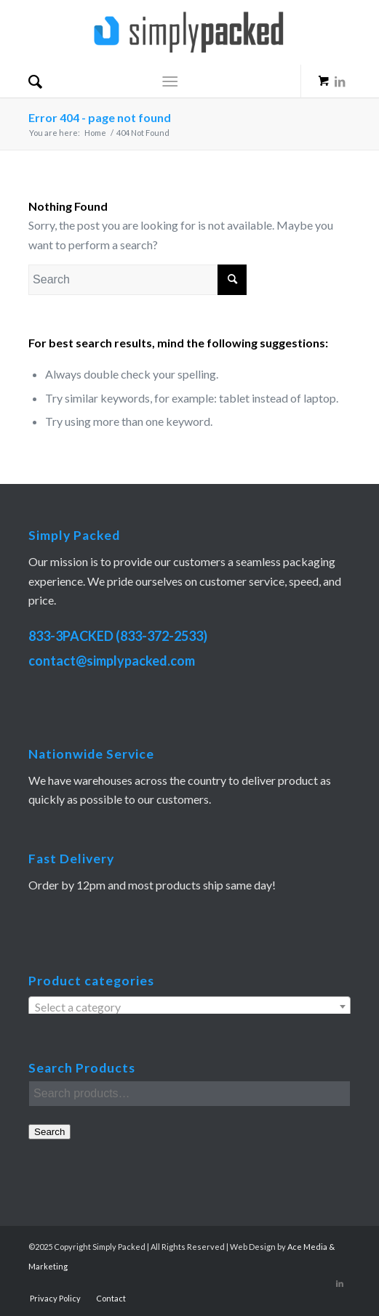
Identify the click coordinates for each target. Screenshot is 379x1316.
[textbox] (189, 1007)
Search (49, 1131)
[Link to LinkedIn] (340, 91)
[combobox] (189, 1006)
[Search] (35, 81)
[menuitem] (35, 81)
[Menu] (169, 81)
